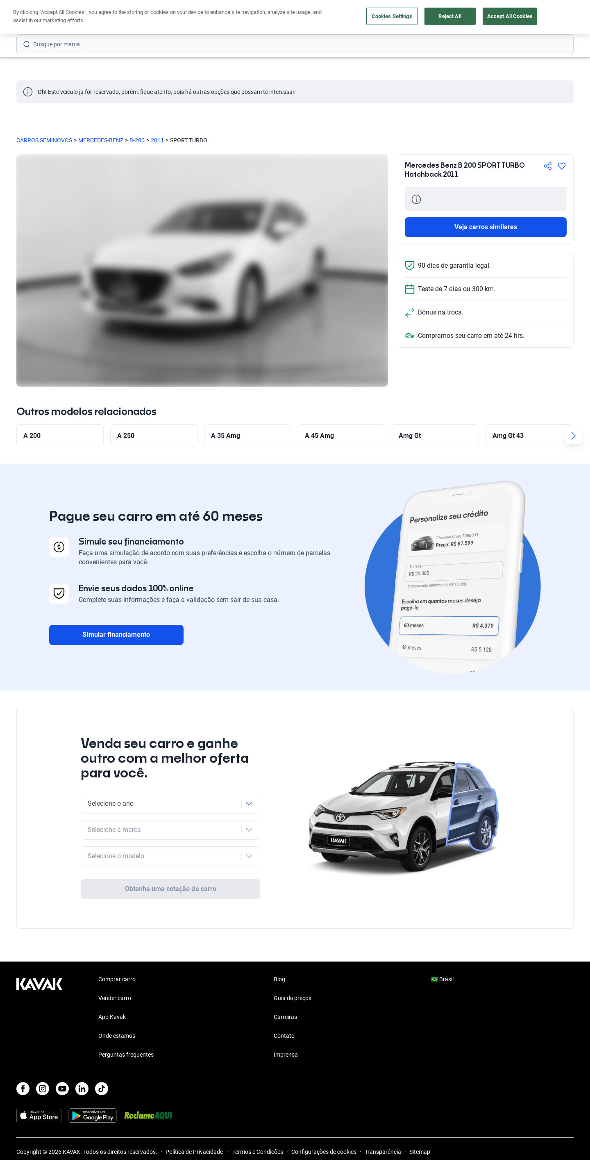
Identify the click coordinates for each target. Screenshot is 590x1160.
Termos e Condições (257, 1152)
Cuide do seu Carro (388, 17)
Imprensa (286, 1054)
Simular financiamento (116, 634)
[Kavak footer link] (39, 1017)
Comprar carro (216, 17)
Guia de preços (292, 998)
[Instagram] (42, 1088)
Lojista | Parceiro (324, 17)
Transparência (383, 1152)
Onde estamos (116, 1035)
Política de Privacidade (195, 1152)
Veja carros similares (485, 227)
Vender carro (268, 17)
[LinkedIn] (81, 1088)
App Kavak (112, 1017)
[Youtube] (62, 1088)
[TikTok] (101, 1088)
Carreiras (285, 1017)
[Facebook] (23, 1088)
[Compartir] (548, 166)
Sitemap (419, 1152)
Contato (284, 1035)
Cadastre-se (550, 17)
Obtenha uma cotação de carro (170, 889)
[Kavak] (39, 17)
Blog (279, 979)
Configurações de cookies (323, 1152)
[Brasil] (488, 17)
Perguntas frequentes (126, 1054)
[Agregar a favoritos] (562, 166)
